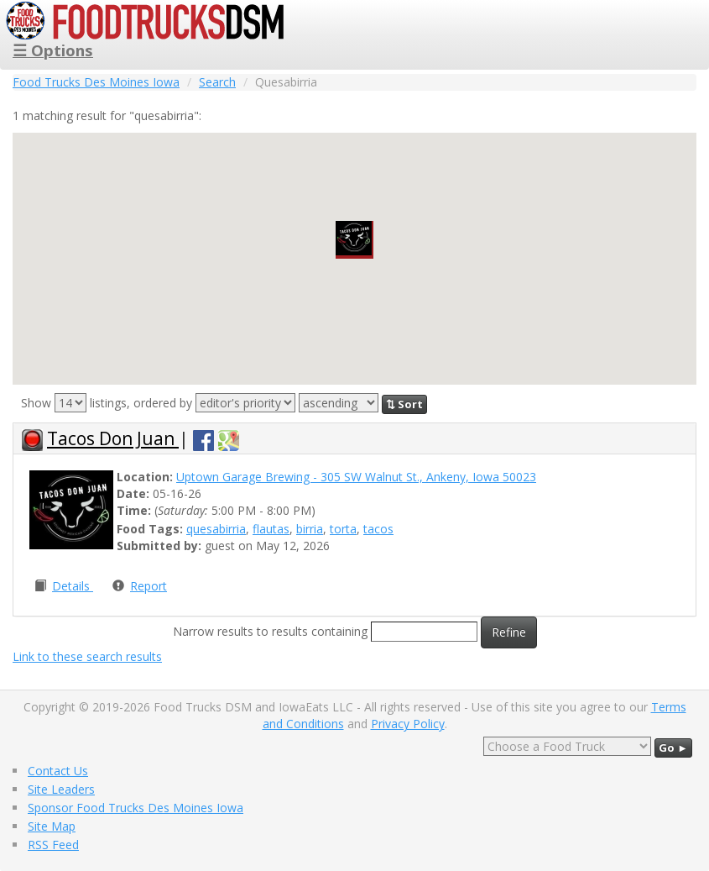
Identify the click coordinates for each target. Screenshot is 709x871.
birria (309, 529)
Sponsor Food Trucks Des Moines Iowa (135, 808)
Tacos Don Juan (113, 438)
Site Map (52, 826)
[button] (354, 240)
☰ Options (53, 49)
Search (217, 82)
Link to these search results (87, 656)
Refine (509, 632)
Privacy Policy (408, 724)
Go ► (673, 747)
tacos (378, 529)
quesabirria (216, 529)
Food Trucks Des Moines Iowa (96, 82)
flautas (271, 529)
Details (72, 586)
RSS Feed (53, 845)
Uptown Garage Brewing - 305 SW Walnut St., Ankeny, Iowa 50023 (356, 477)
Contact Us (58, 771)
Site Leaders (61, 789)
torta (343, 529)
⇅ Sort (404, 404)
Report (148, 586)
